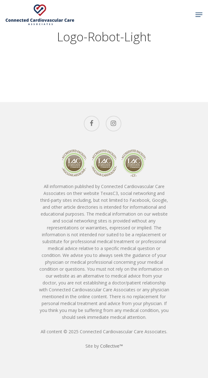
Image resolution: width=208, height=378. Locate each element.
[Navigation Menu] (198, 15)
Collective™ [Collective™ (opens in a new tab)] (111, 346)
